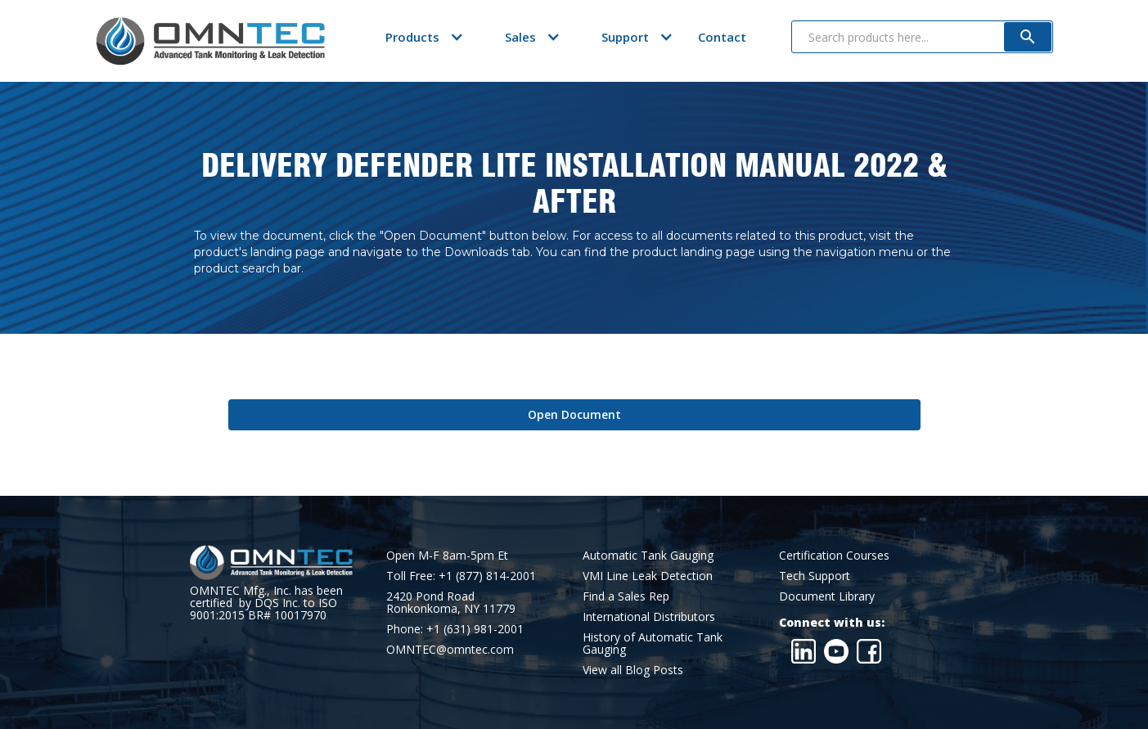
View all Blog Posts (633, 669)
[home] (210, 40)
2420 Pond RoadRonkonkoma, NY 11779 (450, 602)
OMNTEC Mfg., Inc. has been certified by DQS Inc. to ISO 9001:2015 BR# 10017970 (266, 603)
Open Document (574, 414)
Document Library (827, 596)
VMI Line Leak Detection (648, 575)
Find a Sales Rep (626, 596)
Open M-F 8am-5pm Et (447, 555)
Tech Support (814, 575)
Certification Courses (834, 555)
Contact (722, 37)
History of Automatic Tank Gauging (653, 643)
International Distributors (649, 616)
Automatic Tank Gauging (648, 555)
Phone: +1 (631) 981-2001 (455, 629)
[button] (412, 36)
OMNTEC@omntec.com (450, 649)
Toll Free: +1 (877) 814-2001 (461, 575)
